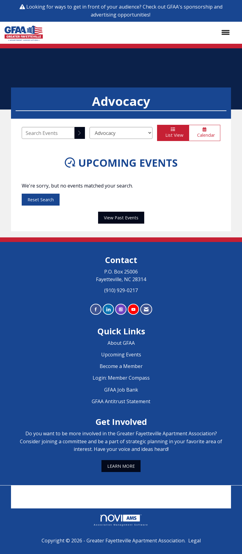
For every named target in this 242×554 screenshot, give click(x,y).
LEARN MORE (121, 466)
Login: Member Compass (121, 377)
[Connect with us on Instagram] (121, 309)
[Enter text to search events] (48, 133)
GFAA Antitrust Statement (121, 401)
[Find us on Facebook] (95, 309)
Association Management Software (121, 520)
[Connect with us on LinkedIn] (108, 309)
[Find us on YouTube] (133, 309)
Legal (194, 540)
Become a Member (121, 366)
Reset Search (41, 200)
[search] (80, 133)
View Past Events (121, 218)
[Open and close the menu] (139, 33)
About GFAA (121, 343)
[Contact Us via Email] (146, 309)
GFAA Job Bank (121, 389)
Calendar (204, 132)
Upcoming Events (121, 354)
